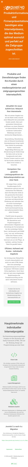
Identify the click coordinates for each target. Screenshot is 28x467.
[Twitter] (14, 464)
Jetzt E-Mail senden (14, 302)
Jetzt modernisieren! (14, 59)
